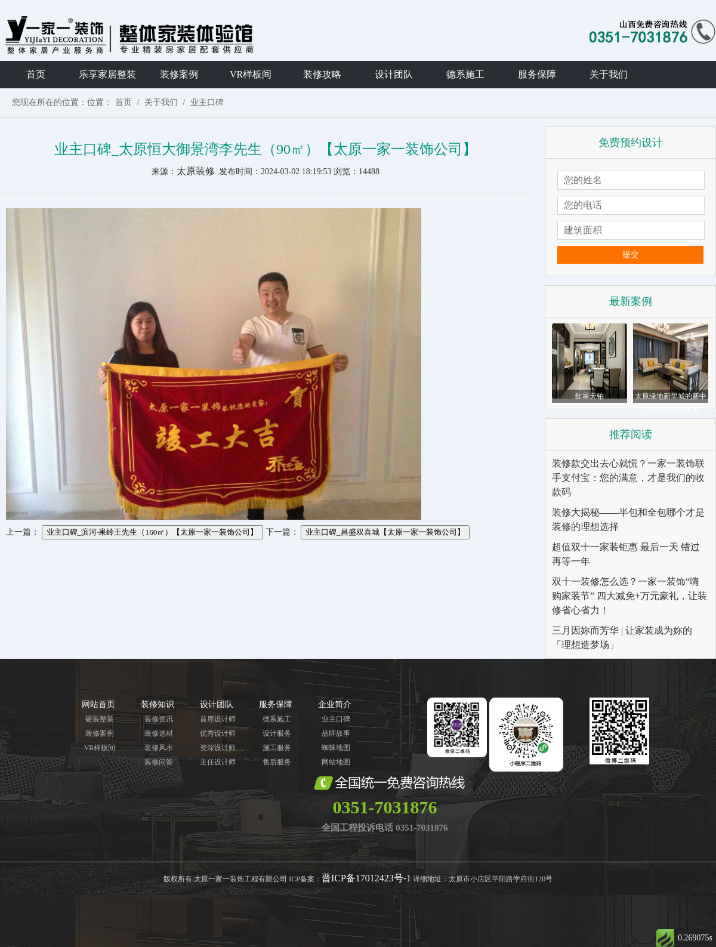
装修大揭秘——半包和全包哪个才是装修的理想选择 (628, 519)
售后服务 (277, 762)
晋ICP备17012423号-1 (366, 878)
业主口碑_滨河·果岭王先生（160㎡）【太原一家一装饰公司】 (152, 532)
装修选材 (158, 733)
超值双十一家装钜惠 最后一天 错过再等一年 (626, 554)
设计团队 (394, 74)
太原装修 (196, 171)
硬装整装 (99, 719)
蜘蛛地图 (336, 748)
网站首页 (98, 704)
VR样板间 (250, 74)
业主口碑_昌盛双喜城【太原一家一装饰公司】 (385, 532)
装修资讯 (158, 719)
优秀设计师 (218, 733)
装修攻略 (322, 74)
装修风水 (158, 748)
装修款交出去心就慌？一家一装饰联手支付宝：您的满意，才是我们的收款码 (628, 477)
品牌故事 (336, 733)
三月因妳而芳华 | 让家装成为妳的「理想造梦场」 (622, 637)
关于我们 (609, 74)
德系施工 (465, 74)
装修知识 (157, 704)
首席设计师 (218, 719)
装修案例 (179, 74)
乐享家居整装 (107, 74)
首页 (35, 74)
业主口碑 (207, 102)
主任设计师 (218, 762)
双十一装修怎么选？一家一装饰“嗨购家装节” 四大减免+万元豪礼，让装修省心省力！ (629, 595)
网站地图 (336, 762)
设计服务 (277, 733)
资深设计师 (218, 748)
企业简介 (334, 704)
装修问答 (158, 762)
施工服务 (277, 748)
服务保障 (537, 74)
